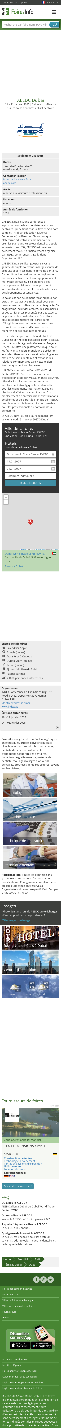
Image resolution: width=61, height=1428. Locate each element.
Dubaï (32, 1264)
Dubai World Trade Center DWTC (25, 553)
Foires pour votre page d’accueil (19, 1370)
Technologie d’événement (19, 1161)
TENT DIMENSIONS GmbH (24, 1146)
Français (52, 2)
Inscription (21, 2)
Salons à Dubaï (14, 566)
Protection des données (15, 1359)
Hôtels (5, 1317)
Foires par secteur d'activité (17, 1288)
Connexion (7, 2)
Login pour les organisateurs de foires (22, 1382)
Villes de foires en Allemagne (18, 1300)
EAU (37, 1259)
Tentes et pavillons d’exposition (23, 1163)
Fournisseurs (9, 1311)
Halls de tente (12, 1166)
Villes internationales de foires (18, 1306)
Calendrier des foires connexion (19, 1376)
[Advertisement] (30, 61)
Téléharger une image (16, 920)
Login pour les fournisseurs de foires (22, 1388)
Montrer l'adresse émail (17, 179)
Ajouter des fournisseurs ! (18, 1185)
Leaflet (24, 549)
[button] (30, 521)
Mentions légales (11, 1365)
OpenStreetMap (40, 549)
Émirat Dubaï (14, 1264)
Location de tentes (15, 1169)
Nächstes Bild (57, 1122)
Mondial (23, 1259)
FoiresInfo (18, 11)
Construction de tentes (18, 1158)
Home (7, 1259)
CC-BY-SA (56, 549)
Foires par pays (10, 1294)
